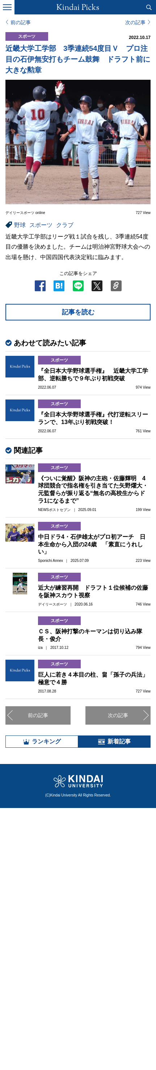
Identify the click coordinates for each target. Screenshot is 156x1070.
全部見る (78, 1003)
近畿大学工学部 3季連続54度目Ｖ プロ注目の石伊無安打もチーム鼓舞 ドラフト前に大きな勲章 (77, 59)
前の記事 (20, 22)
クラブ (64, 225)
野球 (20, 225)
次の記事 (135, 22)
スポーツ (40, 225)
